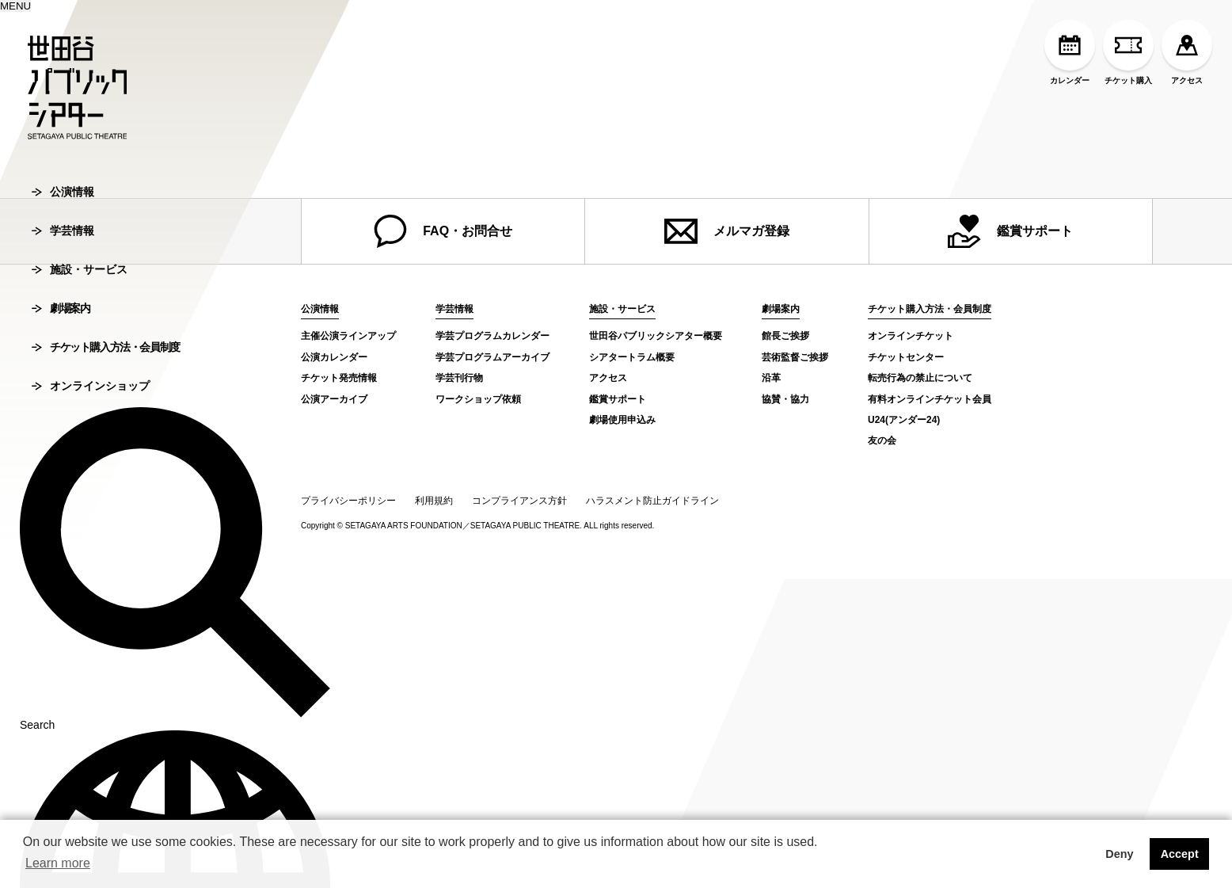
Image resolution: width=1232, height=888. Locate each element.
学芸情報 (63, 333)
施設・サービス (79, 372)
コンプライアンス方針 (519, 500)
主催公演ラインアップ (348, 335)
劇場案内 (60, 411)
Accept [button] (1180, 854)
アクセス (1187, 52)
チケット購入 (1128, 52)
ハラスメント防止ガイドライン (652, 500)
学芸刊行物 (459, 377)
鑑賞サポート (1010, 231)
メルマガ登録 (726, 231)
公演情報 (63, 294)
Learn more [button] (57, 863)
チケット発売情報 (339, 377)
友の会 (882, 440)
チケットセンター (906, 357)
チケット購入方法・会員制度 (106, 450)
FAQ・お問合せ (443, 231)
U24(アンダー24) (904, 419)
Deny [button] (1119, 854)
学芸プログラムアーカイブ (492, 357)
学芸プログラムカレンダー (492, 335)
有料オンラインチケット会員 (929, 399)
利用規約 (434, 500)
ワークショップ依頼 (478, 399)
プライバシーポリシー (348, 500)
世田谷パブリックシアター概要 (655, 335)
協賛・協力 (785, 399)
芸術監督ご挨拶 (795, 357)
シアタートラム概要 (632, 357)
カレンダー (1069, 52)
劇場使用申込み (622, 419)
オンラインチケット (910, 335)
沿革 (771, 377)
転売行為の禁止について (920, 377)
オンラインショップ (91, 488)
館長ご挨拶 (785, 335)
